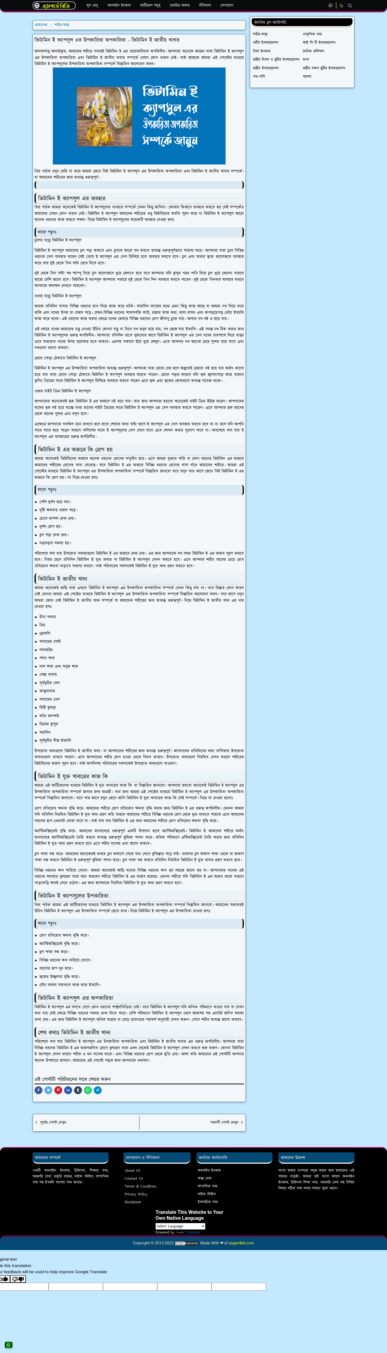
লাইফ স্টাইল (207, 1194)
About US (132, 1170)
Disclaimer (133, 1202)
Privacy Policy (136, 1194)
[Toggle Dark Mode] (341, 5)
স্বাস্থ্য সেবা (205, 1178)
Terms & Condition (140, 1186)
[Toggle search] (350, 5)
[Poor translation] (18, 1279)
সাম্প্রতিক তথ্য (207, 1186)
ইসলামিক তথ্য (208, 1202)
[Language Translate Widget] (180, 1226)
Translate (188, 1232)
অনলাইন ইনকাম (209, 1170)
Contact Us (134, 1178)
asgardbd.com (241, 1243)
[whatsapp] (331, 5)
